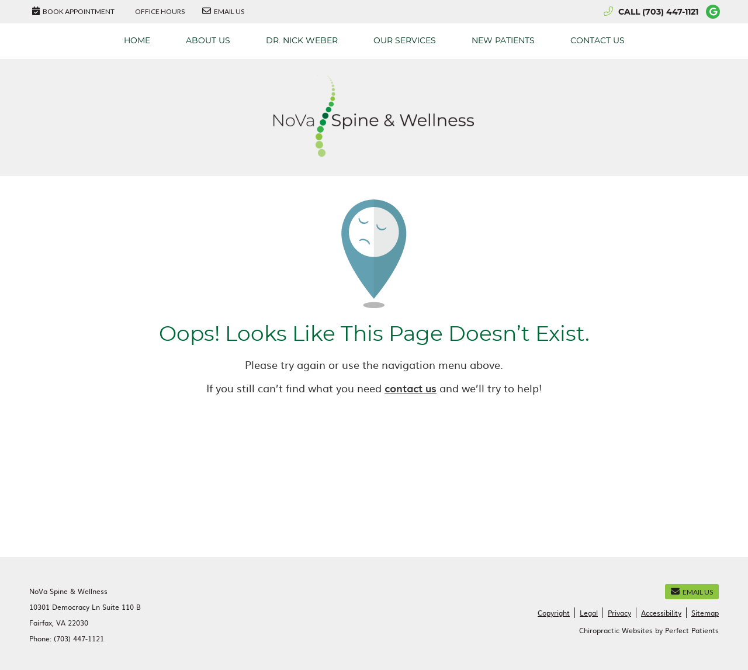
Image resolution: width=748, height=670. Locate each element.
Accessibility (661, 612)
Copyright (554, 612)
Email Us (223, 11)
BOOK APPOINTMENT (73, 11)
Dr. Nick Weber (302, 41)
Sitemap (705, 612)
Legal (589, 612)
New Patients (503, 41)
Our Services (404, 41)
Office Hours (160, 11)
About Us (208, 41)
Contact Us (597, 41)
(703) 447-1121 (670, 12)
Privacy (619, 612)
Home (137, 41)
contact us (411, 388)
